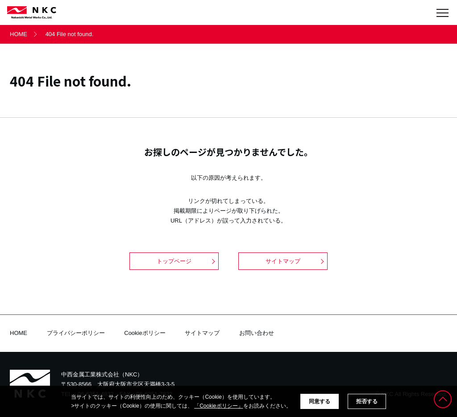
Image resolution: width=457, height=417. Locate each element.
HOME (18, 34)
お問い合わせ (256, 333)
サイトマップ (283, 261)
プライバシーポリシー (76, 333)
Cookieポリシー (144, 333)
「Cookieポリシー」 (218, 406)
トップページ (174, 261)
